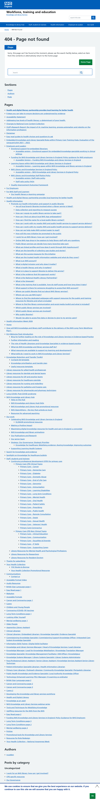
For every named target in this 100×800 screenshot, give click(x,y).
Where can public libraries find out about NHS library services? (42, 291)
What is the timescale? (25, 281)
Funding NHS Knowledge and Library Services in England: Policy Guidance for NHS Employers (45, 718)
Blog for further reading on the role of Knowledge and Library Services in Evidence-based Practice (52, 337)
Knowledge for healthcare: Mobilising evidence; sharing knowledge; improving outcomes (53, 445)
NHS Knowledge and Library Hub (20, 397)
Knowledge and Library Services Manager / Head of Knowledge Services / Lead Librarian (43, 647)
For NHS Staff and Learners (17, 192)
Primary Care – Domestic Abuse (33, 477)
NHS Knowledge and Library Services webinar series (28, 704)
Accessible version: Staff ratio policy (30, 178)
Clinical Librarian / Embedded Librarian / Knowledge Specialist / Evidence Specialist (41, 634)
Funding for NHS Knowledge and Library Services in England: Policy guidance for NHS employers (52, 157)
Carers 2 (9, 690)
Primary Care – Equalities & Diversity (35, 541)
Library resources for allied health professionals (26, 370)
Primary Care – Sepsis (29, 518)
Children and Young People (18, 607)
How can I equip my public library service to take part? (39, 213)
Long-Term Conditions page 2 (19, 724)
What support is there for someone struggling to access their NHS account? (47, 288)
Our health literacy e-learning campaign (28, 194)
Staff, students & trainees (37, 25)
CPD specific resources (15, 777)
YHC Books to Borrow (20, 567)
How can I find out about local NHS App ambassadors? (39, 217)
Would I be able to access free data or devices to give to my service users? (46, 318)
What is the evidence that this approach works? (36, 274)
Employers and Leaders (16, 146)
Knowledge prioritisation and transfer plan (29, 363)
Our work (90, 25)
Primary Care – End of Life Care (33, 480)
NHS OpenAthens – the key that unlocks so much (31, 410)
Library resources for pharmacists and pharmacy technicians (31, 390)
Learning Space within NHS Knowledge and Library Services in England (41, 163)
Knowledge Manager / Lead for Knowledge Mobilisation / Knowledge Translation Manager (45, 650)
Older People (12, 624)
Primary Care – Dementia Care (33, 470)
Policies (9, 731)
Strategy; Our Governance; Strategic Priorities (30, 442)
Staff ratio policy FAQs (25, 181)
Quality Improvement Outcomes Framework (29, 185)
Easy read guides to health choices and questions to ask (29, 137)
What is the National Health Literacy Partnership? (36, 278)
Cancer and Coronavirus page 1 (19, 600)
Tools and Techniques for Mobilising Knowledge (26, 707)
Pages (10, 90)
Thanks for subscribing (15, 561)
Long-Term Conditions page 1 (19, 614)
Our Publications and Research (24, 436)
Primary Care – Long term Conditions (35, 494)
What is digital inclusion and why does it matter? (36, 264)
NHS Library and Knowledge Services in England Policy (34, 169)
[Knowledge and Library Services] (16, 15)
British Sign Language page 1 (18, 587)
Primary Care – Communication (33, 537)
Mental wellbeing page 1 (17, 621)
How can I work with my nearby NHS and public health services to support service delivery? (54, 223)
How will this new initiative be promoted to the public (38, 234)
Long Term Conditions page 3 (18, 721)
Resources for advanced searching (25, 413)
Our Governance (13, 780)
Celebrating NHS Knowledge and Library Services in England (36, 419)
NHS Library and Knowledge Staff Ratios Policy (30, 175)
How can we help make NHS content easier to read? (38, 230)
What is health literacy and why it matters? (34, 268)
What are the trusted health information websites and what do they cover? (47, 257)
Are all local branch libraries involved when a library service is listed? (44, 206)
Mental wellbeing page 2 (17, 728)
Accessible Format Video (16, 580)
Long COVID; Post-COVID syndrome (21, 394)
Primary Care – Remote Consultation (35, 514)
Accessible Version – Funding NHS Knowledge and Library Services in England (48, 160)
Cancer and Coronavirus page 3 (19, 687)
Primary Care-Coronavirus (31, 528)
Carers (9, 604)
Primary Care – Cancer (29, 467)
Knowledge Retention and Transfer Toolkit (24, 357)
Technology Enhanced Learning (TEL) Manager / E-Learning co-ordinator (37, 677)
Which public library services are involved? (33, 308)
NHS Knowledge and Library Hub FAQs (27, 403)
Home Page (86, 62)
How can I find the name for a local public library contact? (40, 220)
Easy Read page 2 (13, 714)
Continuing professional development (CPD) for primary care (36, 461)
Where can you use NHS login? (29, 295)
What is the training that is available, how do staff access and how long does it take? (51, 285)
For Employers (12, 188)
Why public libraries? (24, 314)
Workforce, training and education (31, 12)
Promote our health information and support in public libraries (37, 204)
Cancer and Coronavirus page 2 (19, 684)
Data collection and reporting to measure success (36, 210)
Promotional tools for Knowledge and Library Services (29, 735)
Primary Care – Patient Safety (32, 504)
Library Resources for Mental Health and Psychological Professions (39, 551)
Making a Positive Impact (21, 425)
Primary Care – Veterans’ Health (33, 524)
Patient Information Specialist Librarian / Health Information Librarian (35, 667)
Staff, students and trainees (17, 459)
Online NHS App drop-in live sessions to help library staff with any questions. (48, 240)
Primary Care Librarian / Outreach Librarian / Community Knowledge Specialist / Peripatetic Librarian (48, 670)
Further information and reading (25, 340)
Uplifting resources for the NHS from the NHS (25, 711)
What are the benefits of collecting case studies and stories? (41, 251)
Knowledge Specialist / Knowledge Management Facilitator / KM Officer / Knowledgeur (43, 654)
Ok (92, 796)
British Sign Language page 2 (18, 680)
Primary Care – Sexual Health (32, 521)
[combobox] (80, 18)
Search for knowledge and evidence (21, 452)
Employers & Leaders (75, 25)
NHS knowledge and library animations (27, 432)
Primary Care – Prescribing (31, 507)
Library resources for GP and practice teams (24, 377)
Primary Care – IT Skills (29, 544)
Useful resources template (22, 367)
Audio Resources (13, 583)
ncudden (10, 755)
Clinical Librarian (13, 631)
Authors (11, 93)
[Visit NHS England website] (8, 4)
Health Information (14, 201)
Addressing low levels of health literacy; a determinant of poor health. (36, 120)
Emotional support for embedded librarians (29, 149)
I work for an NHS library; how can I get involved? (37, 237)
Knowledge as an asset (16, 701)
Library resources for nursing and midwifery (24, 384)
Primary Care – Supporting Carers (34, 547)
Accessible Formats (14, 597)
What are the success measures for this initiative (35, 254)
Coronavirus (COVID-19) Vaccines (20, 610)
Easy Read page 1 (13, 590)
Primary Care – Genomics (30, 484)
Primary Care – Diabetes (30, 473)
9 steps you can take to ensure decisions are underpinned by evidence (35, 113)
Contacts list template (20, 360)
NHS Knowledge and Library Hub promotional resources (35, 406)
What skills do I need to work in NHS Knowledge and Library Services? (40, 354)
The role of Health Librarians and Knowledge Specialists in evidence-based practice (46, 343)
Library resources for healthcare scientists (23, 380)
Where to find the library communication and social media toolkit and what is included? (53, 304)
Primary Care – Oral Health (31, 501)
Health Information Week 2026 (19, 321)
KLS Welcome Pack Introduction (19, 334)
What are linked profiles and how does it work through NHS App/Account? (47, 247)
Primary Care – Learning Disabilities (35, 490)
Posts (10, 97)
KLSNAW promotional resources (29, 422)
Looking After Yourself (16, 617)
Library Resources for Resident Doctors (27, 558)
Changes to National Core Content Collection (25, 124)
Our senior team (18, 439)
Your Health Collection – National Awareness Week (28, 741)
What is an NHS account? (26, 261)
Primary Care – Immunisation (32, 487)
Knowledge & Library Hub (15, 25)
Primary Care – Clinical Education (34, 534)
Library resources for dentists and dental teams (26, 373)
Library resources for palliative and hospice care (26, 387)
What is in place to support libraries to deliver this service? (40, 271)
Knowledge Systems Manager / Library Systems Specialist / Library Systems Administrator (43, 657)
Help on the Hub (18, 400)
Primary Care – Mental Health (32, 497)
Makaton (10, 593)
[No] (98, 785)
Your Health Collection (15, 564)
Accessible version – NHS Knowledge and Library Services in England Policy (47, 172)
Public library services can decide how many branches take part (42, 244)
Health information (57, 25)
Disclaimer (10, 133)
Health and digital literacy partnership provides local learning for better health (39, 198)
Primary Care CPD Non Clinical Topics (31, 531)
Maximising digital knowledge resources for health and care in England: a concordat (46, 429)
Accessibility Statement (16, 117)
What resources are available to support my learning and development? (41, 350)
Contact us (15, 576)
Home (7, 30)
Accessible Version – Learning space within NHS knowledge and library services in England (53, 166)
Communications (13, 574)
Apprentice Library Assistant (18, 627)
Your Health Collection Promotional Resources (30, 570)
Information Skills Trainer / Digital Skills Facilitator (27, 644)
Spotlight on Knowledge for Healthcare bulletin (26, 455)
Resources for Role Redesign (18, 738)
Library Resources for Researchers (25, 554)
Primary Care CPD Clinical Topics (29, 464)
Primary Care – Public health (32, 511)
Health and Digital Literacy (17, 697)
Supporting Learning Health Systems (26, 448)
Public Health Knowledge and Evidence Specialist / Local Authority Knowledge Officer (42, 673)
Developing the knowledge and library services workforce (30, 694)
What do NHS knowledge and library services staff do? (34, 347)
